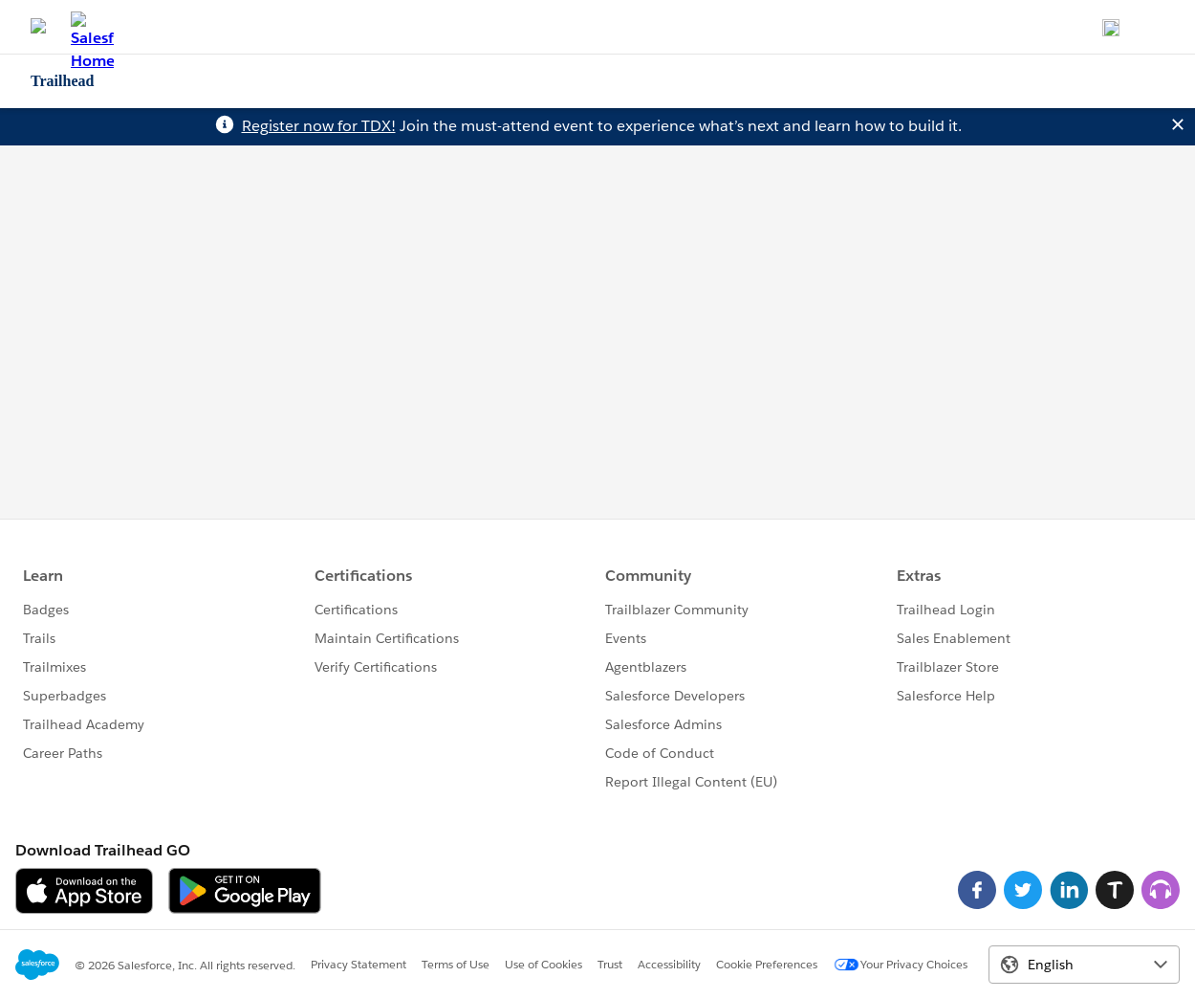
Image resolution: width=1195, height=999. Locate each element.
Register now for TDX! (319, 126)
